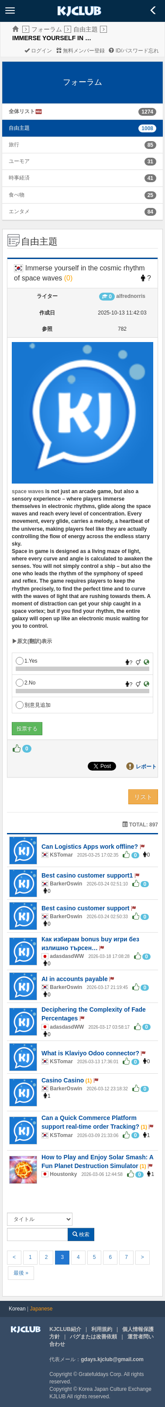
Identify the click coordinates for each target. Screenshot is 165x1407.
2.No (25, 683)
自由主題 (85, 29)
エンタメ (19, 211)
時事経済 (19, 178)
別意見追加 (33, 705)
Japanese (41, 1309)
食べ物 (16, 195)
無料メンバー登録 (80, 51)
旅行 (14, 145)
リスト (143, 796)
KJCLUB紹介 (65, 1329)
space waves (28, 491)
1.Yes (27, 661)
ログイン (38, 51)
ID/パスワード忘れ (134, 51)
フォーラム (46, 29)
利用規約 (101, 1329)
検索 (80, 1234)
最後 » (21, 1273)
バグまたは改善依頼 (93, 1337)
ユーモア (19, 161)
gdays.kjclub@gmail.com (112, 1359)
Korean (17, 1309)
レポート (146, 767)
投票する (27, 729)
